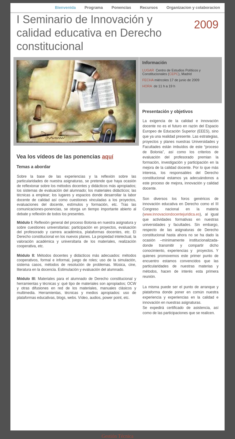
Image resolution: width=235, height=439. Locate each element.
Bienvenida (66, 7)
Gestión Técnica (117, 436)
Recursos (149, 7)
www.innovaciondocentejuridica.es (172, 214)
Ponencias (122, 7)
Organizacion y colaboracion (193, 7)
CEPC (173, 74)
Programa (94, 7)
